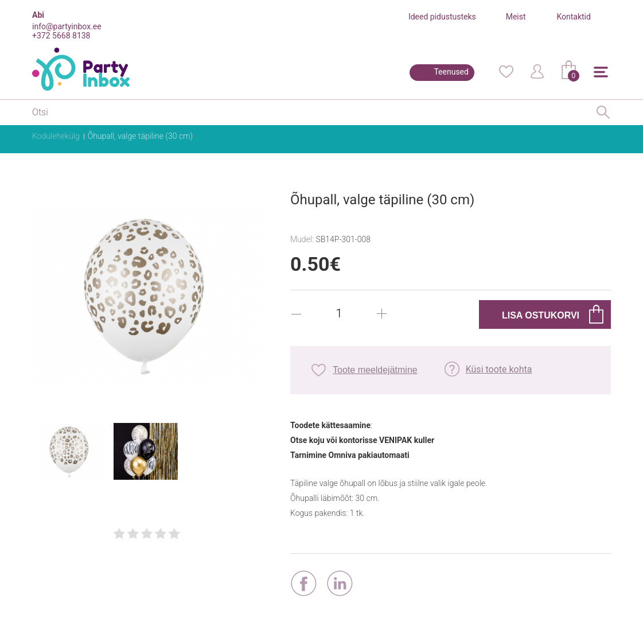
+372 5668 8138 (61, 35)
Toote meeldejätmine (375, 370)
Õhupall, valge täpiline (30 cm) (140, 136)
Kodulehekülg (56, 136)
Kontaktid (573, 16)
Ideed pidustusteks (442, 16)
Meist (516, 16)
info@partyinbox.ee (67, 26)
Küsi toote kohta (499, 369)
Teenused (451, 71)
